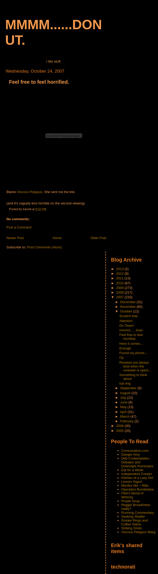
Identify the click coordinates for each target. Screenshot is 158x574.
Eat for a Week (132, 470)
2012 (120, 273)
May (123, 407)
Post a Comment (18, 227)
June (124, 402)
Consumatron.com (135, 451)
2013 (120, 269)
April (124, 412)
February (127, 421)
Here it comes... (131, 344)
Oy (121, 357)
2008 (120, 292)
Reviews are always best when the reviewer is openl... (135, 366)
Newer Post (15, 238)
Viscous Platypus (29, 192)
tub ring (124, 383)
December (128, 302)
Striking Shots (131, 528)
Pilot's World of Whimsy (132, 495)
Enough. (125, 348)
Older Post (98, 238)
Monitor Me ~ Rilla (134, 485)
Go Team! (126, 325)
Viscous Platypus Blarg (138, 532)
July (123, 398)
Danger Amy (130, 454)
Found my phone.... (133, 353)
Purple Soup (130, 501)
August (125, 393)
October (126, 311)
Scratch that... (129, 316)
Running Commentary (137, 513)
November (128, 307)
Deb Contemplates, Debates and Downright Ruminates (137, 462)
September (128, 388)
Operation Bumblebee (137, 489)
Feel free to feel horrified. (39, 82)
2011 (120, 278)
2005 (120, 431)
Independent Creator (136, 474)
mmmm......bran (131, 330)
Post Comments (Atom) (44, 247)
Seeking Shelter (133, 516)
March (125, 416)
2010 (120, 283)
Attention (125, 321)
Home (57, 238)
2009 (120, 288)
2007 (120, 297)
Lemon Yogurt (131, 482)
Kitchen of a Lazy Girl (137, 478)
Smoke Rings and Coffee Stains (134, 522)
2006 (120, 426)
